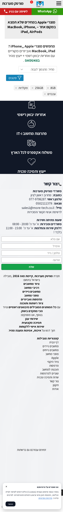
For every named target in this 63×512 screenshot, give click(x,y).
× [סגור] (6, 486)
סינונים (15, 78)
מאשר (10, 504)
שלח (31, 267)
